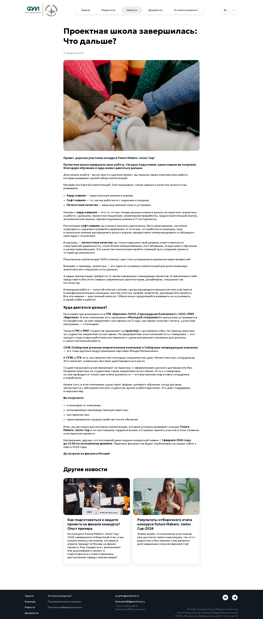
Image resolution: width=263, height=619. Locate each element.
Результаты (108, 10)
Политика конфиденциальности (65, 607)
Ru (225, 10)
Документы (155, 10)
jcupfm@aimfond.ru (127, 595)
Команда (30, 601)
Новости (132, 10)
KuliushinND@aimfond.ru (130, 601)
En (234, 10)
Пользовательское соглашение (64, 601)
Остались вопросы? (186, 10)
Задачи (85, 10)
